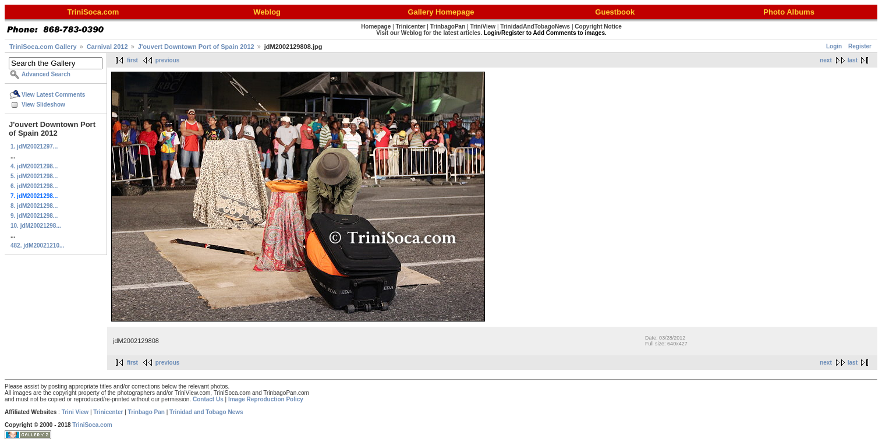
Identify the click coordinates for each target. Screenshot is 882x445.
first (132, 60)
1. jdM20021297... (34, 146)
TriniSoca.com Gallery (43, 46)
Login (834, 46)
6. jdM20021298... (34, 186)
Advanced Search (46, 74)
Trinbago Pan (146, 412)
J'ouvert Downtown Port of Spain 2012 (196, 46)
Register (860, 46)
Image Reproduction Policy (265, 399)
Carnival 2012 (107, 46)
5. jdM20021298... (34, 176)
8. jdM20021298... (34, 206)
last (853, 60)
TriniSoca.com (92, 425)
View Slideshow (43, 104)
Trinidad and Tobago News (206, 412)
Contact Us (208, 399)
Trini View (75, 412)
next (826, 60)
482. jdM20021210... (37, 245)
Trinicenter (108, 412)
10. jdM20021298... (35, 226)
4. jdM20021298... (34, 166)
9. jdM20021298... (34, 216)
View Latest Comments (53, 94)
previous (167, 60)
